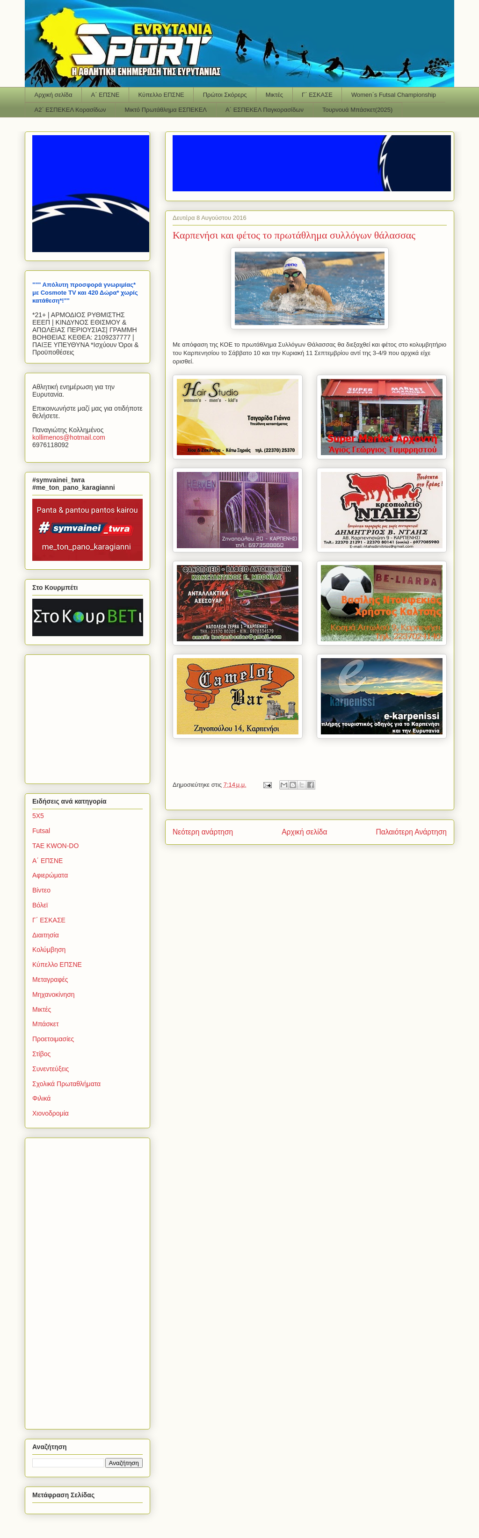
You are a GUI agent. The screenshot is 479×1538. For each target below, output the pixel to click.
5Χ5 (38, 816)
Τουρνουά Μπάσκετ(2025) (357, 109)
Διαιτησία (45, 935)
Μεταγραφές (50, 979)
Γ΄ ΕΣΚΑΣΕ (317, 94)
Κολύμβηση (48, 949)
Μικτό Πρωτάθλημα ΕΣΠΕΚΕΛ (165, 109)
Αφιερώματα (50, 875)
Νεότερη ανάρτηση (203, 832)
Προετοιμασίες (53, 1039)
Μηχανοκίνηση (53, 994)
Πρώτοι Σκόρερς (225, 94)
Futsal (41, 830)
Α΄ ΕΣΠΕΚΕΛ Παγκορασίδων (264, 109)
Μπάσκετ (45, 1024)
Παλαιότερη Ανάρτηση (411, 832)
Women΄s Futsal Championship (393, 94)
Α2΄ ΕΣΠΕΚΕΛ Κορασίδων (70, 109)
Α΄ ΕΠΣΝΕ (105, 94)
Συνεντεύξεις (50, 1069)
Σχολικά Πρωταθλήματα (66, 1084)
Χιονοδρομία (50, 1113)
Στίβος (41, 1054)
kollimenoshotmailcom (68, 437)
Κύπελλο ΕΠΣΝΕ (161, 94)
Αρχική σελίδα (54, 94)
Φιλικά (41, 1098)
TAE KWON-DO (55, 845)
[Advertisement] (90, 716)
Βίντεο (41, 890)
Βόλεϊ (40, 905)
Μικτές (274, 94)
